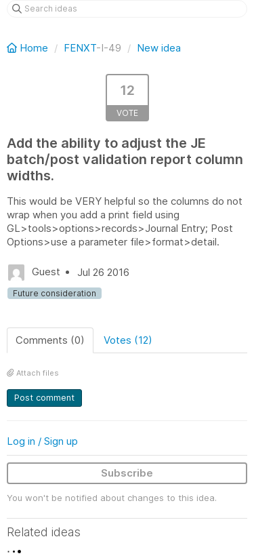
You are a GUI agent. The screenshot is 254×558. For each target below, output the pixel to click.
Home (29, 47)
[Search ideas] (127, 9)
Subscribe (127, 472)
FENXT (80, 47)
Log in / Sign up (42, 441)
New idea (159, 47)
